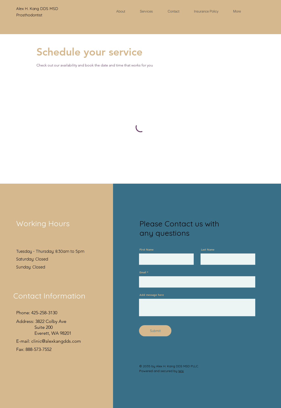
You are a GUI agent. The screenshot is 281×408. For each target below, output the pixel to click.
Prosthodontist (29, 15)
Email (142, 272)
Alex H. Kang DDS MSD (37, 8)
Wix (181, 371)
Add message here (151, 294)
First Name (146, 249)
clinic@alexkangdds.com (56, 341)
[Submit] (155, 330)
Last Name (207, 249)
